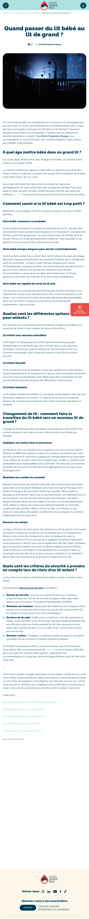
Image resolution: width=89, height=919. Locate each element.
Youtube (55, 870)
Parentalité (36, 13)
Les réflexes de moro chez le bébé (21, 723)
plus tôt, (17, 194)
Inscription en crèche (38, 901)
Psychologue (52, 916)
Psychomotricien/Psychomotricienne (31, 916)
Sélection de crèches (83, 5)
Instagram (43, 870)
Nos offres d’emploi (29, 911)
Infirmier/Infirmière (65, 916)
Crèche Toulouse (46, 904)
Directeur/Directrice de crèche (62, 914)
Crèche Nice (58, 907)
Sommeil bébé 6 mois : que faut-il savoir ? (25, 716)
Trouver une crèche (21, 901)
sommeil (50, 649)
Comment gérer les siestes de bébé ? (23, 730)
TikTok (65, 870)
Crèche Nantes (17, 907)
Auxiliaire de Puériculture (66, 911)
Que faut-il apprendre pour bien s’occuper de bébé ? (30, 702)
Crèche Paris (63, 901)
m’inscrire (28, 886)
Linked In (48, 870)
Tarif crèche (52, 901)
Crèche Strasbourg (32, 907)
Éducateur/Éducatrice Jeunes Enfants (35, 914)
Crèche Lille (73, 901)
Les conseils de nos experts (20, 13)
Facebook (60, 870)
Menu (6, 5)
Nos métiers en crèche (46, 911)
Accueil (49, 5)
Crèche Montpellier (61, 904)
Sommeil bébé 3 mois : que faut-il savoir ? (25, 709)
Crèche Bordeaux (32, 904)
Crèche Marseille (70, 907)
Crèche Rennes (46, 907)
